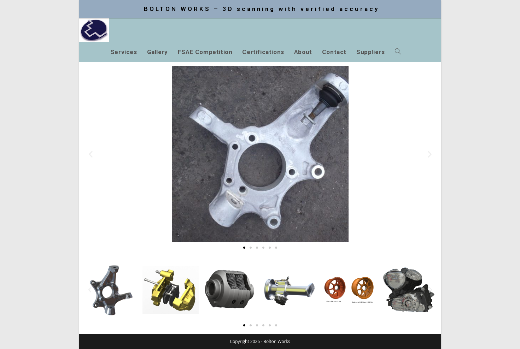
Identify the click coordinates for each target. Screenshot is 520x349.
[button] (90, 154)
